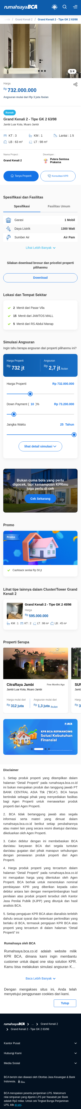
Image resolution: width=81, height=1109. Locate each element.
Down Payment (17, 404)
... (33, 1023)
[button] (36, 71)
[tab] (21, 207)
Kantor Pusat (12, 1043)
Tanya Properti (21, 175)
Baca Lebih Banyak (39, 978)
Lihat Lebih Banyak (38, 247)
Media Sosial (12, 1063)
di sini (18, 1104)
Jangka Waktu (16, 424)
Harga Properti (16, 383)
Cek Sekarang (40, 498)
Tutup (65, 1003)
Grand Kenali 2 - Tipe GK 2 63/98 (58, 19)
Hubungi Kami (13, 1053)
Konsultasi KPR (58, 175)
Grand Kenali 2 (23, 19)
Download (40, 277)
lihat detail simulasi (40, 446)
